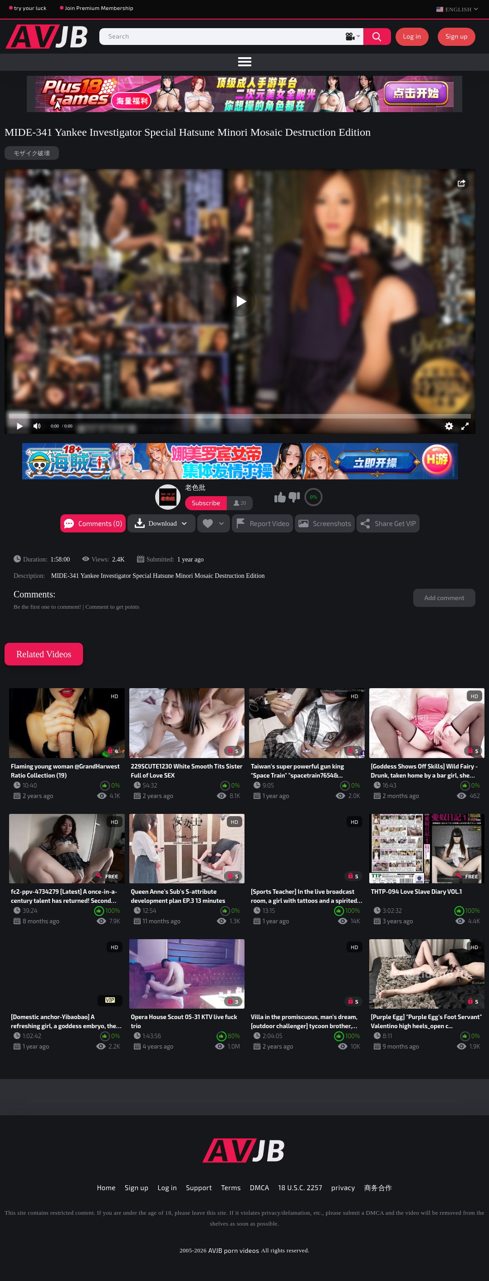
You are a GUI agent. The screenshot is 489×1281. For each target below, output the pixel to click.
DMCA (259, 1187)
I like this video (280, 497)
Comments (33, 594)
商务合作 (378, 1187)
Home (106, 1187)
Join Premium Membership (99, 8)
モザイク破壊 (32, 153)
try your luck (30, 8)
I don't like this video (294, 497)
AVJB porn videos (233, 1250)
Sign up (456, 36)
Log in (412, 36)
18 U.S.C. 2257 (301, 1187)
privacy (343, 1187)
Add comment (444, 597)
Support (199, 1187)
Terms (231, 1187)
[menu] (244, 62)
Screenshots (332, 523)
